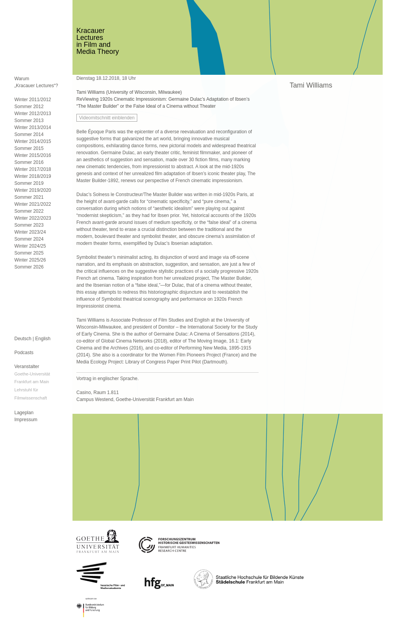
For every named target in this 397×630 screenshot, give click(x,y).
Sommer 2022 (28, 211)
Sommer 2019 (28, 183)
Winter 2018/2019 (32, 176)
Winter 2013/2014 (32, 127)
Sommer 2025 (28, 253)
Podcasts (23, 352)
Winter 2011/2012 (32, 99)
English (42, 338)
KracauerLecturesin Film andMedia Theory (97, 41)
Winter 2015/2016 (32, 155)
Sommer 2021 (28, 197)
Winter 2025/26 (30, 260)
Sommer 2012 (28, 106)
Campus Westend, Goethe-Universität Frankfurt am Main (135, 399)
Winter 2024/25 (30, 246)
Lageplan (23, 412)
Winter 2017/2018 (32, 169)
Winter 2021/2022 (32, 204)
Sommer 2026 (28, 267)
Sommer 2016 (28, 162)
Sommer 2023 (28, 225)
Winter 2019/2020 (32, 190)
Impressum (25, 419)
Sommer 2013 (28, 120)
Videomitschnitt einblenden (107, 117)
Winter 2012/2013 (32, 113)
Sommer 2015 (28, 148)
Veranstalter (26, 366)
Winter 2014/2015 (32, 141)
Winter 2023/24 (30, 232)
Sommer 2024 (28, 239)
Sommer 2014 (28, 134)
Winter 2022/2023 (32, 218)
